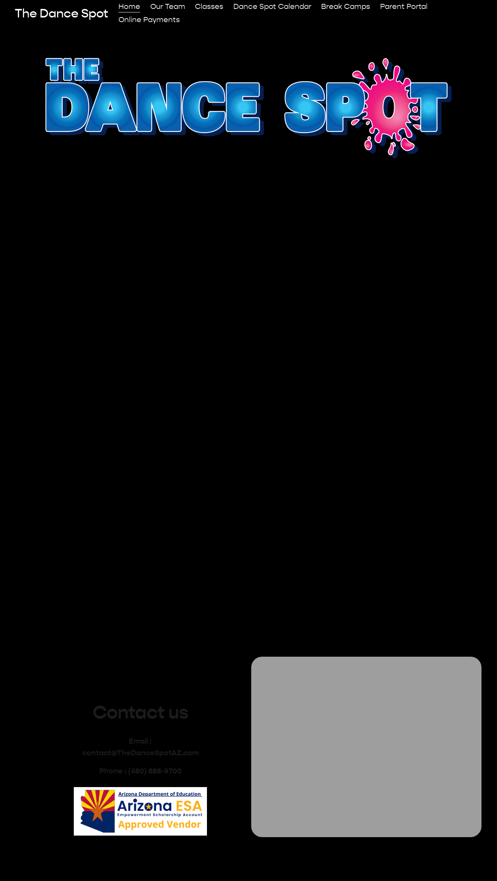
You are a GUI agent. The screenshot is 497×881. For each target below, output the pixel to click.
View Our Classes (150, 327)
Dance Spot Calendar (272, 6)
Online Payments (149, 20)
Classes (209, 6)
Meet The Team (347, 327)
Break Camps (345, 6)
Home (129, 6)
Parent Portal (403, 6)
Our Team (167, 6)
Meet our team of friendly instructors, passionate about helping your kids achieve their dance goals (346, 364)
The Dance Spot (61, 13)
